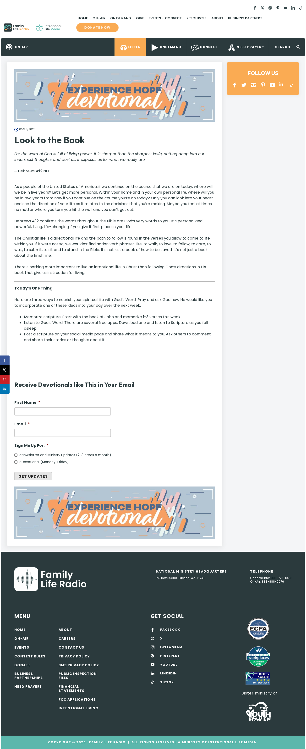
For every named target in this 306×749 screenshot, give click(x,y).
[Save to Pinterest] (5, 379)
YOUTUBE (272, 85)
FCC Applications (77, 699)
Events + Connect (165, 18)
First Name (27, 402)
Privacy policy (74, 656)
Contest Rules (29, 656)
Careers (67, 638)
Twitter (244, 85)
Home (83, 18)
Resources (196, 18)
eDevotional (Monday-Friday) (44, 461)
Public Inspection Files (78, 675)
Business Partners (245, 18)
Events (21, 647)
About (217, 18)
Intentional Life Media (231, 742)
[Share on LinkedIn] (5, 389)
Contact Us (71, 647)
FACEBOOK (170, 630)
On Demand (120, 18)
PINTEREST (263, 85)
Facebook (234, 85)
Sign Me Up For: (31, 445)
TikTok (291, 85)
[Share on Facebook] (5, 360)
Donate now (97, 27)
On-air (21, 638)
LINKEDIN (282, 85)
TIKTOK (167, 682)
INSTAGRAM (253, 85)
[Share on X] (5, 370)
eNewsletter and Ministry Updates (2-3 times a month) (65, 455)
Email (22, 424)
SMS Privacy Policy (79, 665)
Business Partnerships (28, 675)
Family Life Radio (68, 29)
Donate (22, 665)
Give (140, 18)
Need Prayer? (28, 686)
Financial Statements (71, 688)
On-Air (99, 18)
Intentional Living (78, 708)
